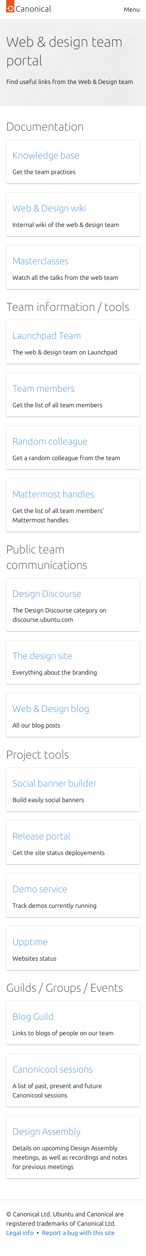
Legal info (19, 1232)
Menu (132, 9)
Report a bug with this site (78, 1232)
